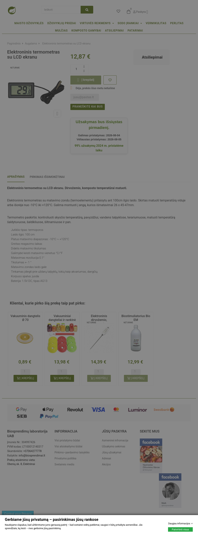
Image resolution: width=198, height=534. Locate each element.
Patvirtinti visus (180, 529)
